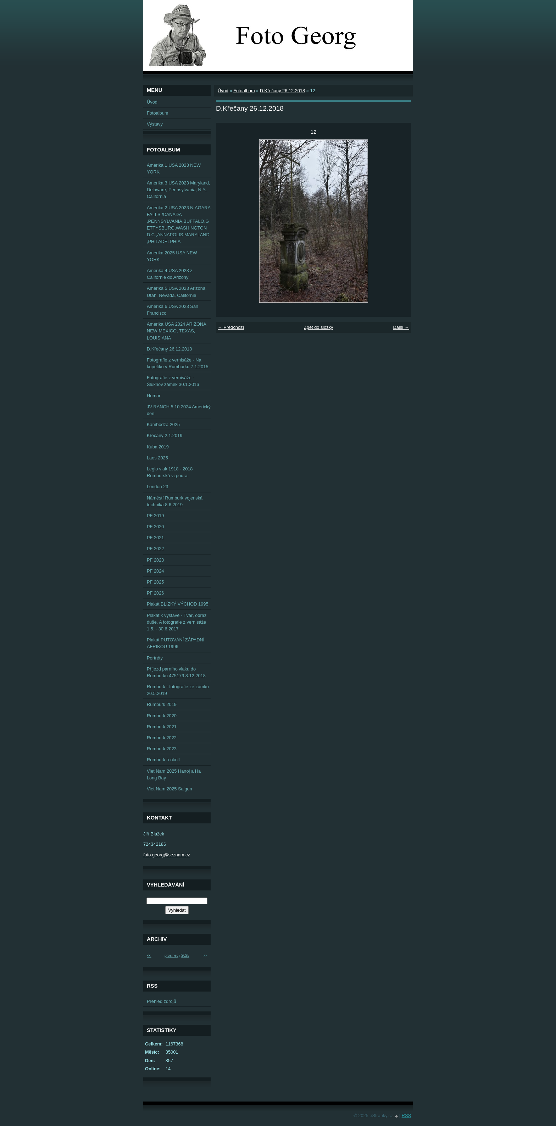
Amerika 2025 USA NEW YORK (172, 256)
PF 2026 (155, 593)
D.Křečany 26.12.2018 (282, 90)
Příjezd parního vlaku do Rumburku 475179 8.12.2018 (176, 672)
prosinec (171, 955)
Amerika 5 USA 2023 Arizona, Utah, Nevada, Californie (177, 292)
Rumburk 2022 (162, 737)
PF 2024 (155, 571)
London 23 (157, 486)
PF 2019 (155, 515)
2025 (185, 955)
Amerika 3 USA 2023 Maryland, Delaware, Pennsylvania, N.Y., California (178, 189)
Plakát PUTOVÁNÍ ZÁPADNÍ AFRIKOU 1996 (175, 643)
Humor (153, 395)
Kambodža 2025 (163, 424)
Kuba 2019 (158, 446)
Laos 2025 (157, 457)
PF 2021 (155, 537)
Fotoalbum (244, 90)
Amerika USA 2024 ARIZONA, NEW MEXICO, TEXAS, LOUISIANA (177, 330)
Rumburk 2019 (162, 704)
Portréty (155, 658)
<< (149, 955)
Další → (401, 327)
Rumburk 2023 (162, 748)
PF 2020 (155, 526)
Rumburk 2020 (162, 715)
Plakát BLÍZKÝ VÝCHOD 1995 (177, 604)
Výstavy (155, 124)
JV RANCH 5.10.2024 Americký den (179, 410)
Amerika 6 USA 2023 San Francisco (172, 310)
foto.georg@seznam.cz (166, 854)
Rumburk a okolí (163, 759)
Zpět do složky (318, 327)
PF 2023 (155, 560)
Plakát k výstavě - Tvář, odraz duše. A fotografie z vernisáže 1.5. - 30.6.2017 (176, 622)
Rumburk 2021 (162, 726)
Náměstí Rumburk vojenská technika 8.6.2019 (174, 501)
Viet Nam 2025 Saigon (169, 788)
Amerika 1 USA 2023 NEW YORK (174, 168)
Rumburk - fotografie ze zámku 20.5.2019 (178, 690)
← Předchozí (231, 327)
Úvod (223, 90)
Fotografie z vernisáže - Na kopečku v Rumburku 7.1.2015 (177, 363)
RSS (406, 1115)
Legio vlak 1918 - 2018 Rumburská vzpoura (170, 472)
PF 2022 (155, 548)
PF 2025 (155, 582)
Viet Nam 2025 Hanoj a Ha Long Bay (174, 774)
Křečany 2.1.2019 (164, 435)
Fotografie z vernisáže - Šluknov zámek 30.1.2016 (173, 381)
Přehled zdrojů (161, 1001)
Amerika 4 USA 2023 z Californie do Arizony (170, 274)
